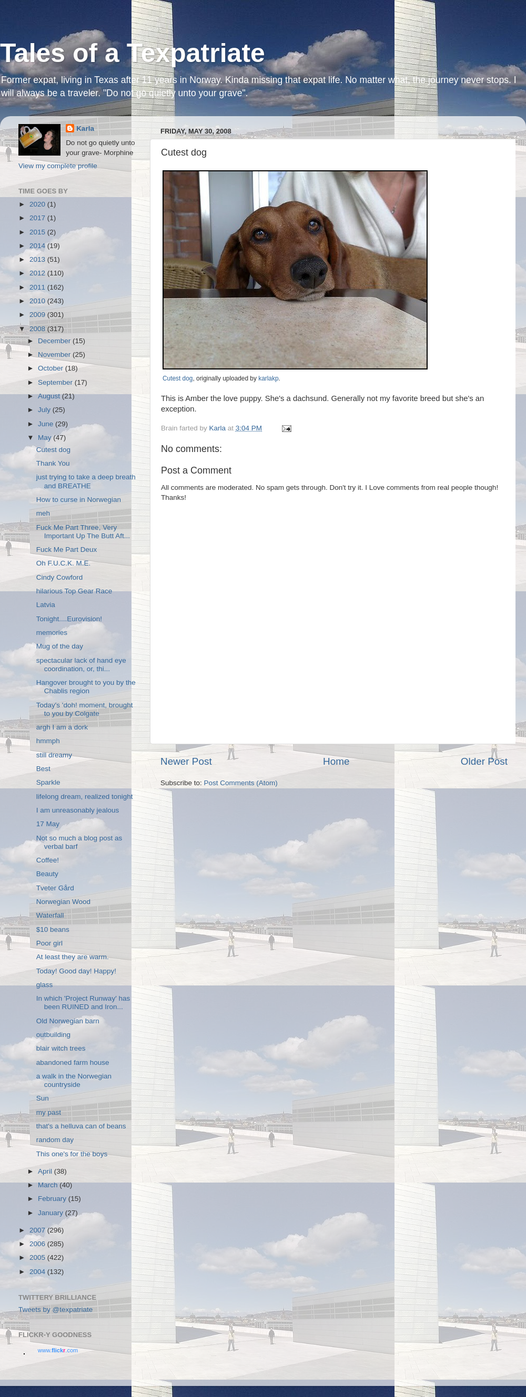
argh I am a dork (62, 727)
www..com (58, 1350)
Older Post (484, 761)
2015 (38, 232)
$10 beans (52, 929)
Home (336, 761)
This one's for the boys (71, 1154)
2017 (38, 218)
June (46, 424)
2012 (38, 273)
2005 (38, 1257)
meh (43, 513)
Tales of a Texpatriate (132, 53)
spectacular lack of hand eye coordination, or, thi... (81, 664)
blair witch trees (61, 1048)
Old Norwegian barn (67, 1021)
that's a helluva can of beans (81, 1126)
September (56, 382)
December (55, 341)
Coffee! (47, 860)
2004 (38, 1272)
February (53, 1199)
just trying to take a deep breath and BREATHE (86, 481)
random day (55, 1140)
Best (43, 769)
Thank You (53, 463)
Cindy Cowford (59, 577)
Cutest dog (178, 378)
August (50, 396)
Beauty (47, 874)
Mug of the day (59, 646)
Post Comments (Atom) (241, 783)
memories (51, 632)
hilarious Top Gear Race (74, 591)
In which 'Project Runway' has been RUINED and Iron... (83, 1002)
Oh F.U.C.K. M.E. (63, 563)
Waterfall (50, 915)
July (45, 410)
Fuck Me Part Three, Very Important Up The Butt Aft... (83, 531)
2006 (38, 1244)
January (51, 1213)
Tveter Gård (55, 888)
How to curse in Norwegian (78, 500)
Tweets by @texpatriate (55, 1309)
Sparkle (48, 782)
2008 (38, 329)
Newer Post (186, 761)
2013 (38, 259)
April (46, 1171)
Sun (42, 1098)
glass (44, 985)
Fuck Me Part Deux (66, 549)
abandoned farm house (72, 1062)
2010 (38, 301)
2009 (38, 315)
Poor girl (49, 943)
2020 (38, 204)
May (45, 437)
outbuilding (53, 1035)
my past (48, 1112)
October (51, 368)
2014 (38, 246)
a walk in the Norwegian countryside (74, 1080)
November (55, 354)
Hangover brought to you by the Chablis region (86, 687)
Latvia (45, 605)
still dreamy (54, 755)
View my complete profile (57, 166)
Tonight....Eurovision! (69, 619)
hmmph (48, 741)
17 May (47, 824)
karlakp (268, 378)
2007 (38, 1230)
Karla (85, 128)
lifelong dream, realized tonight (84, 796)
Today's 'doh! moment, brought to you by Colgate (84, 709)
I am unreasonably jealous (77, 810)
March (48, 1185)
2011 (38, 287)
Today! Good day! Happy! (76, 971)
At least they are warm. (72, 957)
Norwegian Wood (63, 902)
